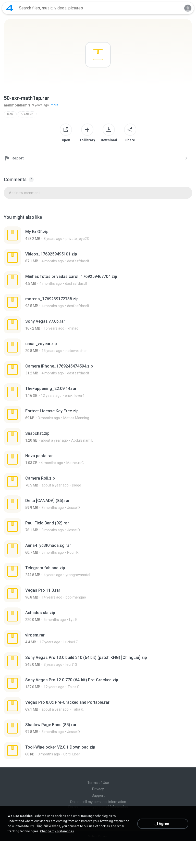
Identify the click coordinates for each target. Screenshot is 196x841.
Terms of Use (98, 783)
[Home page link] (9, 8)
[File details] (98, 235)
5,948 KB (27, 114)
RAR (10, 114)
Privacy (98, 789)
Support (98, 795)
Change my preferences (57, 831)
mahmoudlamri (17, 105)
